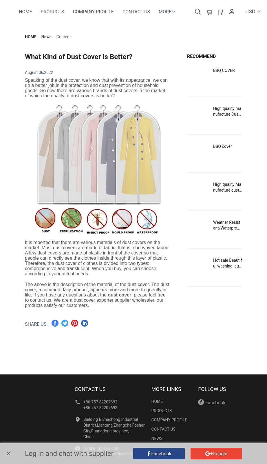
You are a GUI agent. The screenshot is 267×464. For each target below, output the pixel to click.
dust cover (119, 294)
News (46, 36)
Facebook (211, 402)
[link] (30, 36)
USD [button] (253, 11)
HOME (30, 36)
